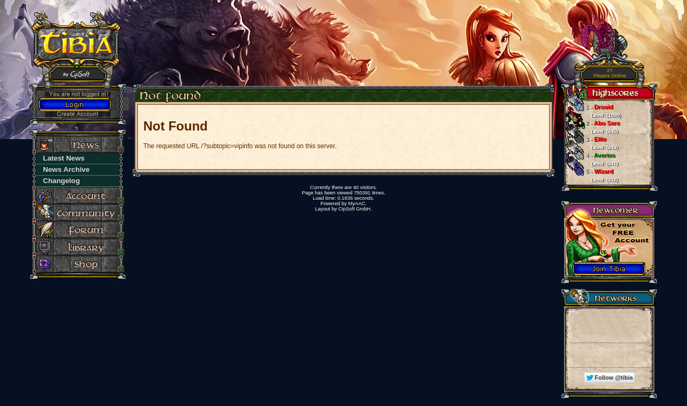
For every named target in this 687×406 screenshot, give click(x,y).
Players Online (610, 73)
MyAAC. (357, 203)
